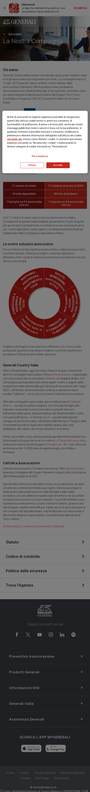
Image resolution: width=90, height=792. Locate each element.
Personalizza (40, 156)
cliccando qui (14, 139)
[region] (45, 142)
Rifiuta (32, 165)
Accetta (58, 165)
